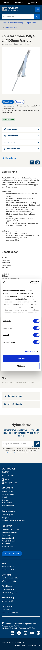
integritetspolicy (10, 452)
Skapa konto (8, 102)
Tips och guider (7, 515)
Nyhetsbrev (6, 500)
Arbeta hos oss (7, 491)
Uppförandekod (8, 538)
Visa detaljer (30, 351)
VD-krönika (6, 544)
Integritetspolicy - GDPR (10, 529)
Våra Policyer (7, 535)
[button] (37, 9)
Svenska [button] (18, 2)
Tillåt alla (21, 358)
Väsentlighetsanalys (9, 541)
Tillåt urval (21, 366)
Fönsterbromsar (11, 28)
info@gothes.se (9, 483)
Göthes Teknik (20, 645)
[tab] (21, 396)
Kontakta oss (8, 511)
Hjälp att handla (10, 158)
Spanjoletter (31, 23)
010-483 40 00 (9, 480)
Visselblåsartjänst (8, 546)
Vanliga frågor (7, 518)
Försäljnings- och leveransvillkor (13, 520)
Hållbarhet (7, 526)
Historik (4, 497)
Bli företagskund (12, 553)
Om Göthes (7, 488)
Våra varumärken (8, 506)
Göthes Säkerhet (34, 645)
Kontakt (6, 3)
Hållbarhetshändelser (9, 532)
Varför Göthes (7, 503)
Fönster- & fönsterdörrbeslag (12, 23)
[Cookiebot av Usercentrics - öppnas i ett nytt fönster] (29, 282)
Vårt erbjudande (8, 494)
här (37, 452)
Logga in (33, 3)
